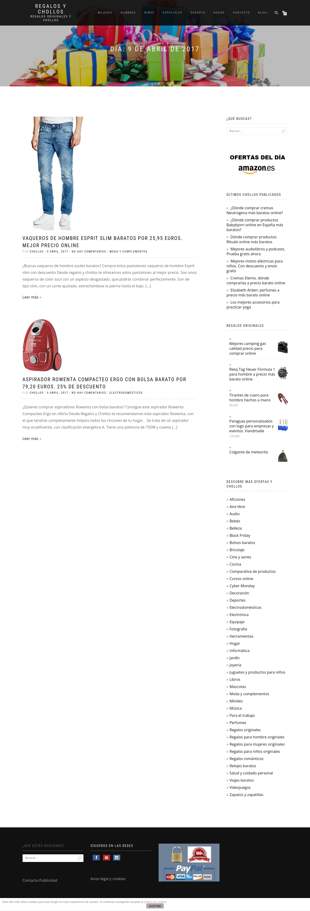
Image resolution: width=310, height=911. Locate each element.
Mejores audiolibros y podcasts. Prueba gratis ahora (256, 251)
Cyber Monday (242, 585)
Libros (235, 679)
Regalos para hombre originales (257, 737)
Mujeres (105, 12)
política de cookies (155, 902)
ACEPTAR (155, 906)
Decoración (239, 593)
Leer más (30, 297)
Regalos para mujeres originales (257, 744)
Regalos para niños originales (255, 751)
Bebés (235, 521)
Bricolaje (237, 549)
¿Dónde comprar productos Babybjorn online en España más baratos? (255, 224)
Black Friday (240, 535)
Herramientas (241, 636)
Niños (149, 12)
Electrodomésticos (126, 392)
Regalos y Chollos (51, 9)
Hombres (128, 12)
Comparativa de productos (253, 571)
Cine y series (240, 557)
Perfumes (238, 722)
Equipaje (237, 621)
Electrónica (239, 614)
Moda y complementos (128, 251)
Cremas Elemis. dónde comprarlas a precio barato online (256, 280)
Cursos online (241, 578)
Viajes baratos (242, 780)
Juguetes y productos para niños (257, 672)
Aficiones (237, 499)
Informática (240, 650)
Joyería (235, 665)
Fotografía (238, 629)
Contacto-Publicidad (40, 880)
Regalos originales (245, 729)
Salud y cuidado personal (251, 773)
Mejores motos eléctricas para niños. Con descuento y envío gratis (255, 266)
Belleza (236, 528)
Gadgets (198, 12)
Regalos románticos (246, 758)
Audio (235, 513)
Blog (262, 12)
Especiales (173, 12)
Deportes (238, 600)
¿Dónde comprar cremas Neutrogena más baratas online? (255, 210)
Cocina (235, 564)
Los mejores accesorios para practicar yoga (253, 305)
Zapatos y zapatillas (246, 794)
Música (236, 708)
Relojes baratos (243, 765)
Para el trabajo (242, 715)
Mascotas (238, 686)
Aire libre (237, 506)
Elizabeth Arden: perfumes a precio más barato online (253, 293)
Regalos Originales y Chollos (50, 18)
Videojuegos (240, 787)
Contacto (241, 12)
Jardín (235, 657)
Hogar (219, 12)
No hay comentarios (89, 251)
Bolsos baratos (242, 542)
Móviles (236, 701)
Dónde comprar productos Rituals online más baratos (252, 239)
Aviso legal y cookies (108, 878)
